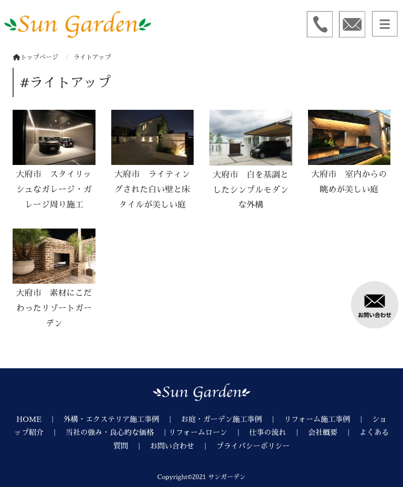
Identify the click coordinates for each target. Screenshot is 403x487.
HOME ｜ (39, 419)
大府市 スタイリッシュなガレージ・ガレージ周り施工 (54, 189)
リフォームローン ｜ (208, 432)
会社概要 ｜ (333, 432)
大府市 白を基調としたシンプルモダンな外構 (251, 190)
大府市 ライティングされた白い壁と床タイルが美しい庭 (152, 189)
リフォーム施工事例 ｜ (328, 419)
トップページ (35, 57)
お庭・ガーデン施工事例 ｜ (232, 419)
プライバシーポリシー (253, 446)
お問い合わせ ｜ (183, 446)
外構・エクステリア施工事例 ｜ (122, 419)
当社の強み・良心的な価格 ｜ (117, 432)
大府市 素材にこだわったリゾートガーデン (54, 308)
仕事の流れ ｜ (278, 432)
